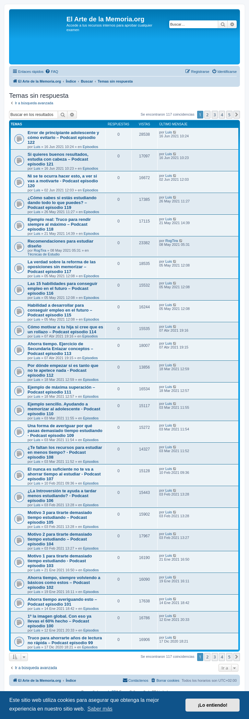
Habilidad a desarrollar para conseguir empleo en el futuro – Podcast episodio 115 (60, 310)
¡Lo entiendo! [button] (212, 705)
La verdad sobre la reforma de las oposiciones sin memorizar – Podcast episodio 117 (62, 266)
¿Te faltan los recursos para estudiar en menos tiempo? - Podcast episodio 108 (65, 452)
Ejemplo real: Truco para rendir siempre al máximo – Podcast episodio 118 (59, 224)
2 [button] (207, 115)
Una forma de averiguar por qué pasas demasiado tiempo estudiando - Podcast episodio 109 (65, 430)
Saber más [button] (99, 709)
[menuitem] (51, 71)
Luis (37, 147)
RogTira (40, 250)
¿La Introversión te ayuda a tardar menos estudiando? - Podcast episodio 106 (62, 495)
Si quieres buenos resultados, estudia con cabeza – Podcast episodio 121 (58, 159)
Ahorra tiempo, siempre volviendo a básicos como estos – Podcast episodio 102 (64, 582)
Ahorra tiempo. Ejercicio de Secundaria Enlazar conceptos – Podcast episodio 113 (60, 348)
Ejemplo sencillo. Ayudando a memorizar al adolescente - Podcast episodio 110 (64, 409)
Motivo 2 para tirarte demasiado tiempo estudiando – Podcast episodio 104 (60, 539)
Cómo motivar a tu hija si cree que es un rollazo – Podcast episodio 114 (65, 329)
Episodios (90, 147)
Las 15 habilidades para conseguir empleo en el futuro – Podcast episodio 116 (62, 288)
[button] (236, 115)
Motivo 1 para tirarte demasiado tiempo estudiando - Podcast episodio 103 (60, 561)
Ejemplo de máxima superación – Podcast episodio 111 (61, 389)
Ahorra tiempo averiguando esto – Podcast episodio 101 (62, 602)
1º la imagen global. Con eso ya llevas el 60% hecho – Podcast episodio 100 (59, 621)
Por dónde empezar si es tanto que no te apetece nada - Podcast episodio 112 (63, 370)
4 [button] (222, 115)
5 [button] (229, 115)
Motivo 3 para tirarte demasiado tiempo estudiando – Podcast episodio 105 (60, 517)
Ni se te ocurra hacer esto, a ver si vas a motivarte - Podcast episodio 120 (63, 181)
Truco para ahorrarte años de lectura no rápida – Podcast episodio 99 (65, 640)
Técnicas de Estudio (44, 254)
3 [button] (215, 115)
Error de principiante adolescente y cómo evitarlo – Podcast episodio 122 (63, 137)
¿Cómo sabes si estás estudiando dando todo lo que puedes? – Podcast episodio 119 (62, 202)
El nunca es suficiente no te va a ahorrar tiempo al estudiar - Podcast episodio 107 (64, 474)
